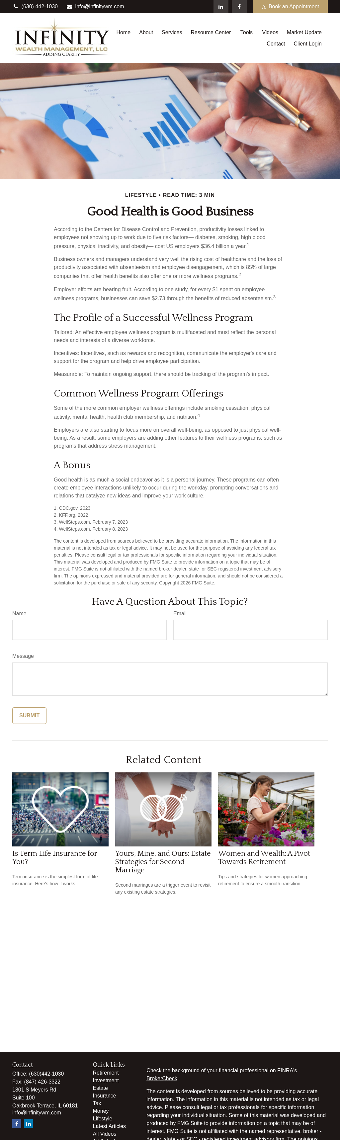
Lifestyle (103, 1118)
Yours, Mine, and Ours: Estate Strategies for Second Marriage (163, 861)
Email (180, 613)
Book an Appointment (290, 7)
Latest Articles (109, 1126)
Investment (106, 1080)
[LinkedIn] (220, 6)
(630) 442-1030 (35, 6)
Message (23, 656)
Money (101, 1111)
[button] (123, 32)
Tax (97, 1103)
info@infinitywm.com (95, 6)
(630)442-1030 (46, 1074)
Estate (100, 1088)
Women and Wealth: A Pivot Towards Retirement (264, 857)
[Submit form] (29, 715)
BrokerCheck (161, 1078)
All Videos (105, 1134)
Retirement (106, 1073)
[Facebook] (239, 6)
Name (19, 613)
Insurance (104, 1095)
